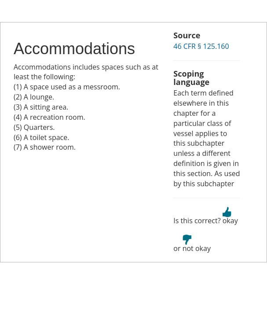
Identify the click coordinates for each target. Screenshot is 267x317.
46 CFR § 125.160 (201, 46)
